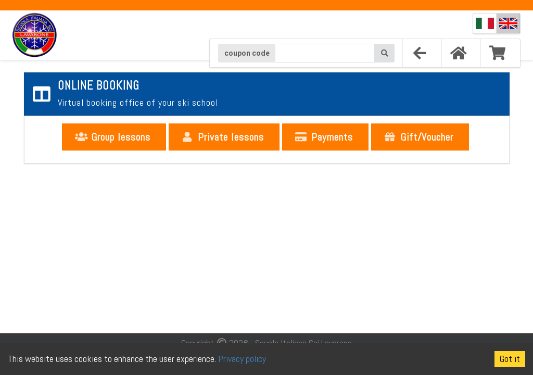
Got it (510, 359)
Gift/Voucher (419, 137)
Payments (324, 137)
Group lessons (113, 137)
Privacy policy (242, 359)
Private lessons (223, 137)
